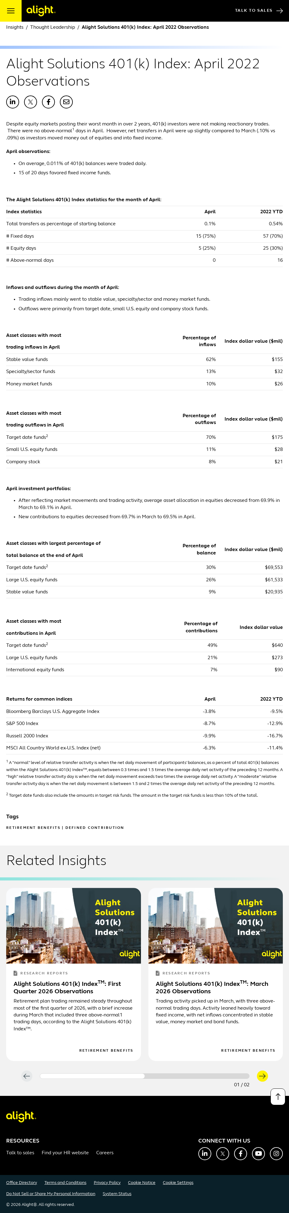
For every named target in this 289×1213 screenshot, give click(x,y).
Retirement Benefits (33, 828)
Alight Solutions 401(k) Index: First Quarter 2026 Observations (67, 988)
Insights (14, 27)
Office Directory (21, 1183)
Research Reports (41, 973)
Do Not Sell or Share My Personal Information (50, 1194)
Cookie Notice (141, 1183)
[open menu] (11, 11)
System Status (117, 1194)
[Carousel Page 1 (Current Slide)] (92, 1076)
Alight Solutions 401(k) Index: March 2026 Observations (212, 988)
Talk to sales (20, 1153)
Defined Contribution (94, 828)
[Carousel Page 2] (197, 1076)
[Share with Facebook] (48, 101)
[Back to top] (277, 1096)
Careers (105, 1153)
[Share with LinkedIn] (12, 101)
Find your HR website (65, 1153)
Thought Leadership (52, 27)
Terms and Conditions (65, 1183)
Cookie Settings (178, 1183)
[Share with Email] (66, 101)
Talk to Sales (259, 10)
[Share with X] (30, 101)
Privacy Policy (107, 1183)
